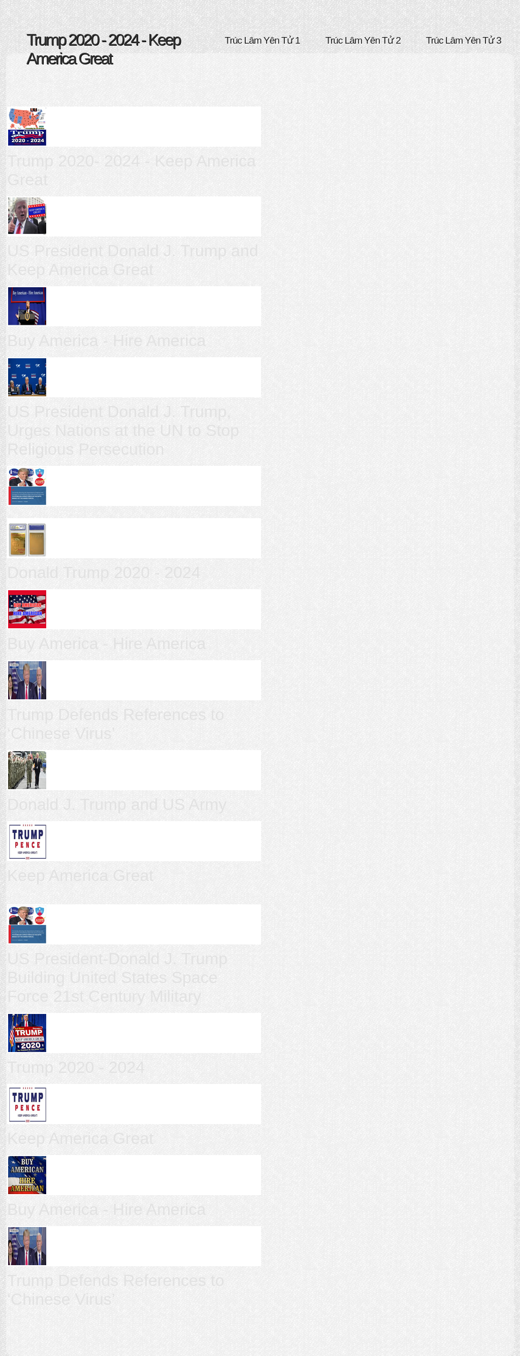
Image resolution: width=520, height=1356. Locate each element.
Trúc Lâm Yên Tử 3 (463, 40)
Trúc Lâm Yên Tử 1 (262, 40)
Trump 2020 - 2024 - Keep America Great (103, 48)
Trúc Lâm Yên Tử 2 (363, 40)
